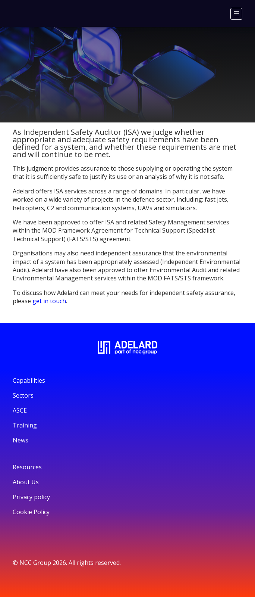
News (20, 440)
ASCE (20, 410)
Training (25, 425)
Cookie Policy (31, 512)
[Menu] (236, 14)
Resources (27, 467)
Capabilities (29, 380)
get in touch (49, 301)
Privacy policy (31, 497)
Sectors (23, 395)
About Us (26, 482)
